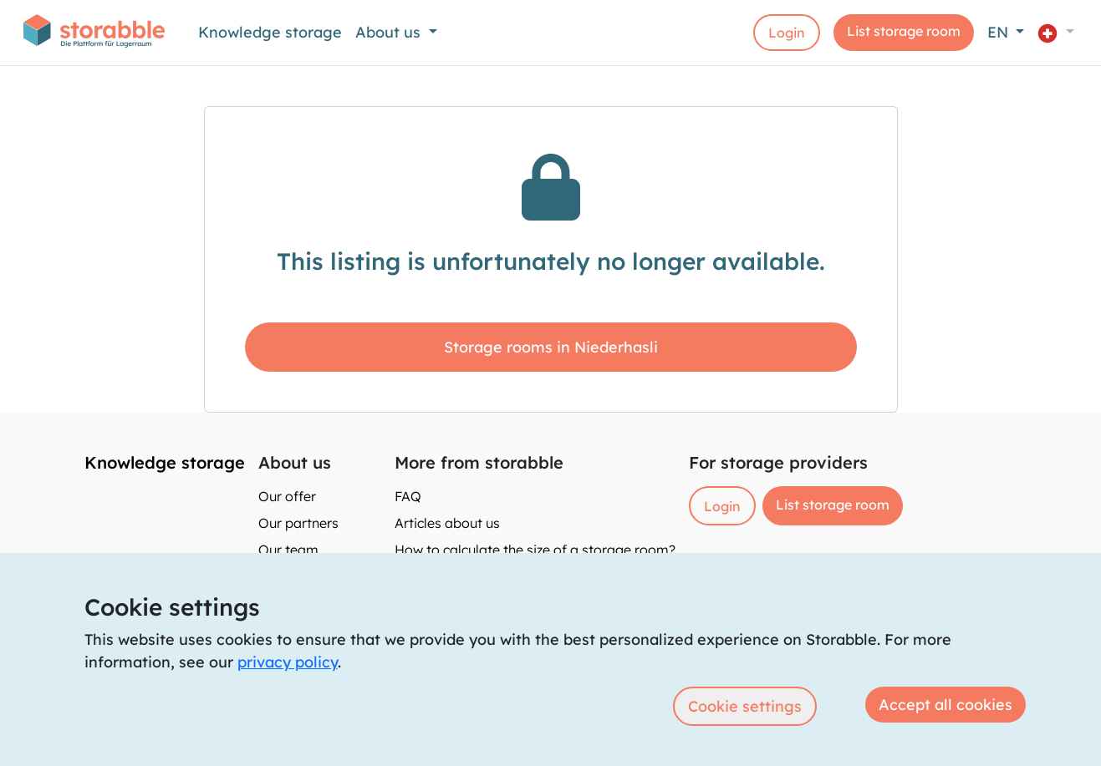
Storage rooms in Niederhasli (551, 347)
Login (786, 32)
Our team (288, 549)
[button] (1056, 32)
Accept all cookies (945, 704)
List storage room (904, 31)
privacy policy (287, 662)
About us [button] (390, 32)
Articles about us (447, 523)
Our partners (298, 523)
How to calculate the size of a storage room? (535, 549)
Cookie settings (745, 706)
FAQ (408, 496)
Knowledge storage (270, 32)
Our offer (287, 496)
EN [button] (999, 32)
